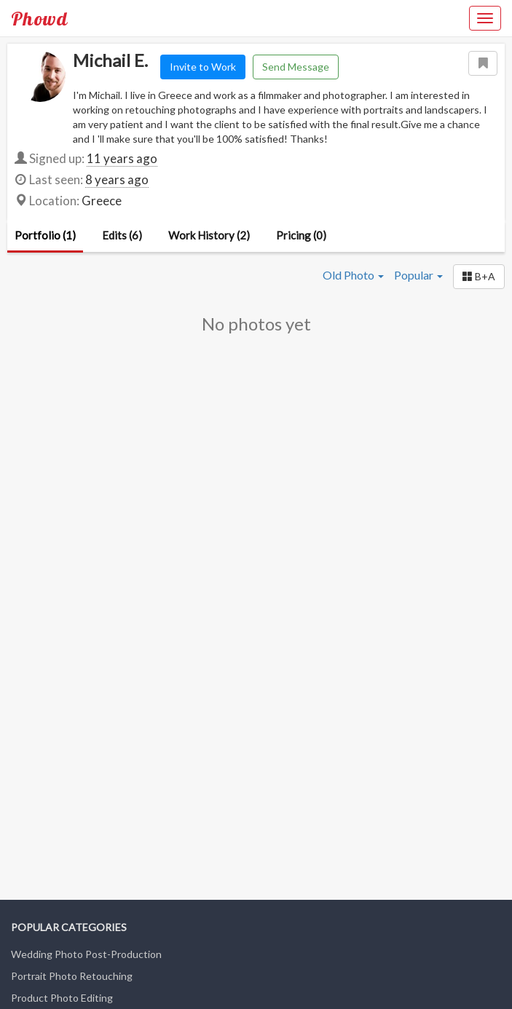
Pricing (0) (301, 235)
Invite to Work (203, 66)
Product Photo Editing (62, 998)
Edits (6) (122, 235)
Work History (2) (209, 235)
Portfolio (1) (45, 235)
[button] (479, 276)
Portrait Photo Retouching (72, 976)
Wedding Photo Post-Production (86, 954)
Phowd (39, 18)
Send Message (295, 66)
